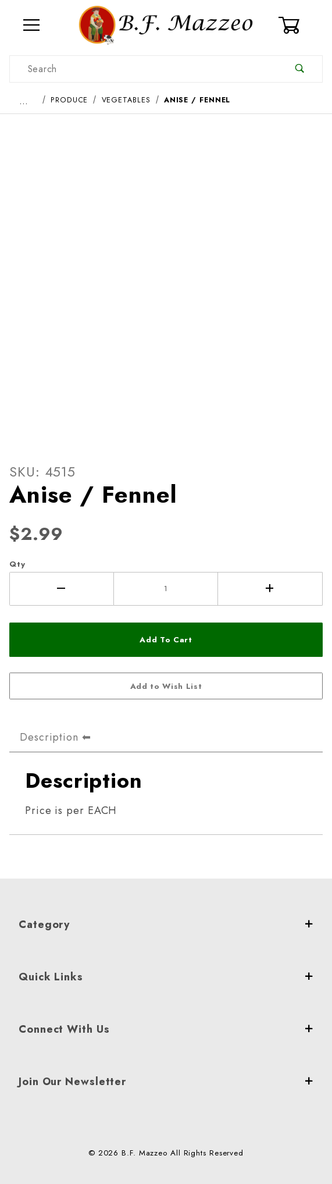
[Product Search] (143, 69)
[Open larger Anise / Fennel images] (166, 278)
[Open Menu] (31, 25)
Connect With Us (166, 1029)
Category (166, 924)
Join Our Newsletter (166, 1081)
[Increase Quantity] (270, 589)
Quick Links (166, 976)
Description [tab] (49, 737)
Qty (17, 564)
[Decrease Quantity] (61, 589)
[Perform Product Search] (299, 69)
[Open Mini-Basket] (300, 25)
